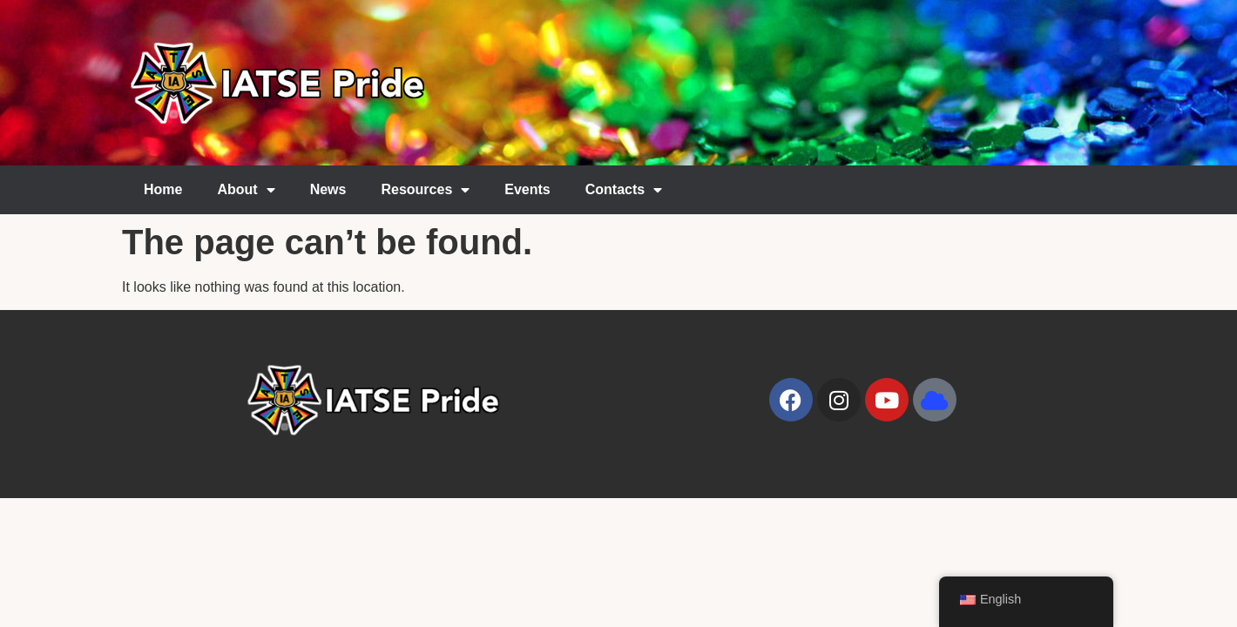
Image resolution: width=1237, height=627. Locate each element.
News (328, 189)
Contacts (623, 190)
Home (163, 189)
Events (527, 189)
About (245, 190)
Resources (425, 190)
